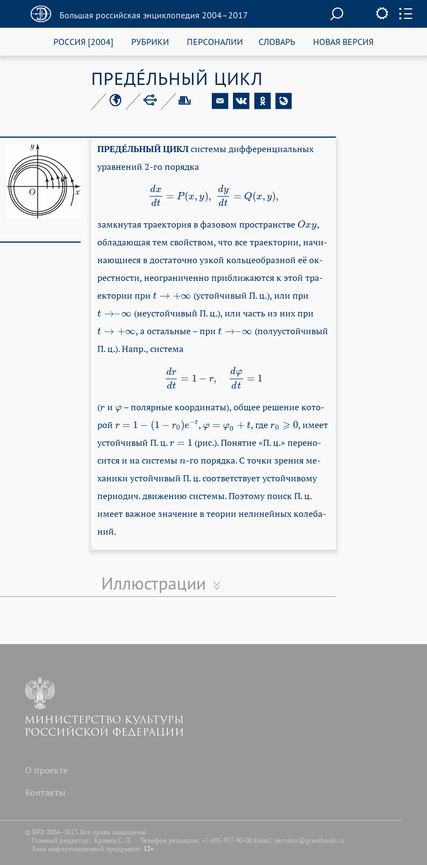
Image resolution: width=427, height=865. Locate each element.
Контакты (45, 792)
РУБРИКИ (150, 41)
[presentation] (213, 196)
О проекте (46, 770)
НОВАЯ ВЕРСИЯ (343, 41)
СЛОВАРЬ (277, 41)
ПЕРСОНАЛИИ (215, 41)
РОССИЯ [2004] (83, 41)
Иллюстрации (153, 583)
